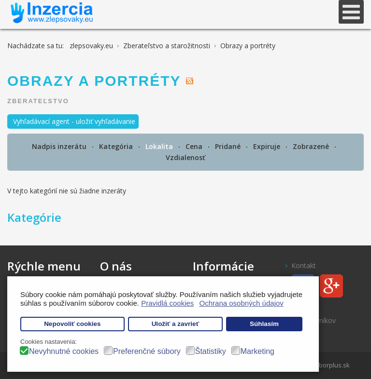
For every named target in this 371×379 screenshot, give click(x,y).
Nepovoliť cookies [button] (72, 323)
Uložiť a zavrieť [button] (175, 323)
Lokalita (160, 146)
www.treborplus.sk (322, 365)
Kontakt (303, 265)
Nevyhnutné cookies (64, 351)
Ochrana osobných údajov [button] (242, 303)
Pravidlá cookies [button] (167, 303)
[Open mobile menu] (351, 12)
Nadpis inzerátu (60, 146)
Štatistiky (210, 351)
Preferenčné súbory (147, 351)
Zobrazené (312, 146)
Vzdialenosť (185, 157)
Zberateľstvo (38, 101)
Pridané (229, 146)
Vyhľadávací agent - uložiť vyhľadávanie (74, 121)
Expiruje (267, 146)
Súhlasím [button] (264, 323)
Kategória (117, 146)
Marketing (257, 351)
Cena (195, 146)
